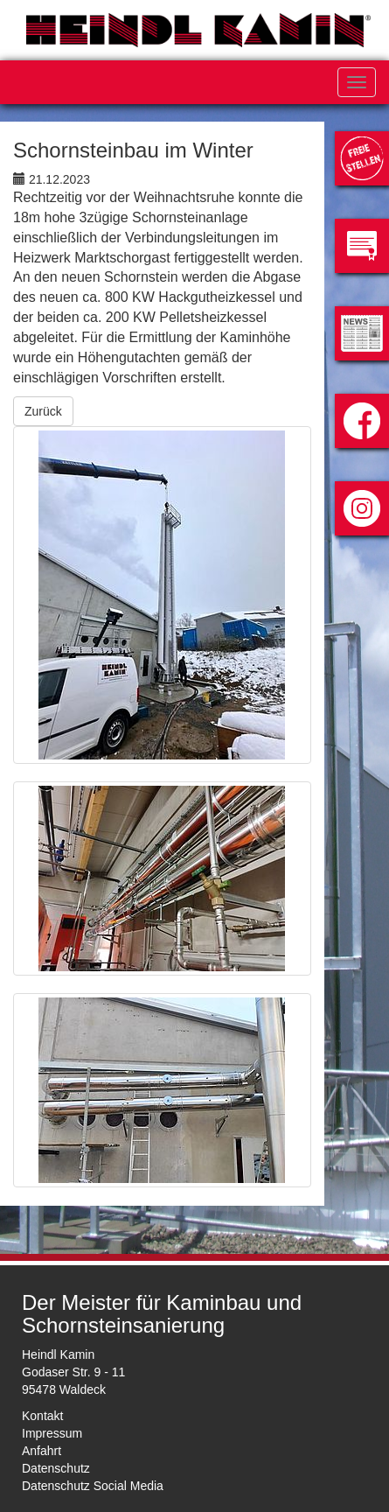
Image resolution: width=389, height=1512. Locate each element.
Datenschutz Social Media (92, 1486)
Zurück (43, 411)
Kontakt (42, 1416)
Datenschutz (56, 1468)
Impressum (52, 1433)
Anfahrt (41, 1451)
